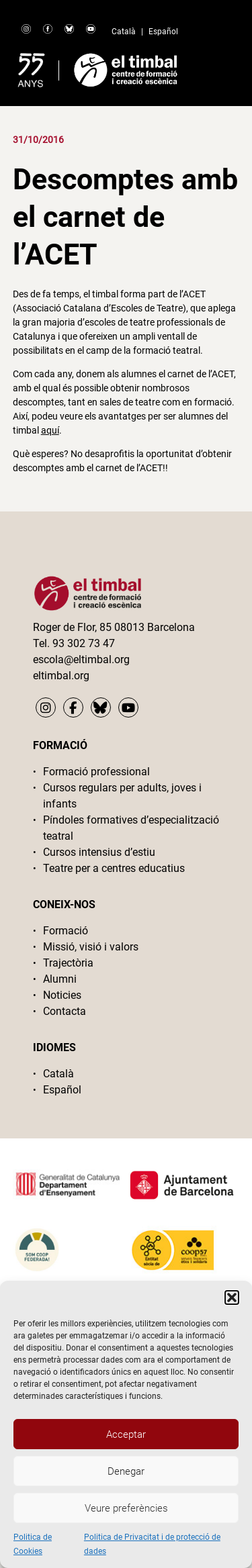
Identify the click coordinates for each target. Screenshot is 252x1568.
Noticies (62, 995)
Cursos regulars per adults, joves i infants (122, 795)
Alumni (60, 979)
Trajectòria (68, 963)
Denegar (126, 1471)
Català (124, 31)
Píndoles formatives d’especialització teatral (131, 828)
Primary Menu (217, 67)
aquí (50, 430)
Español (163, 31)
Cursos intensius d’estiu (99, 852)
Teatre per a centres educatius (114, 868)
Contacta (64, 1011)
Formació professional (96, 771)
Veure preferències (126, 1508)
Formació (65, 930)
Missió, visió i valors (90, 946)
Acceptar (126, 1434)
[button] (232, 1297)
